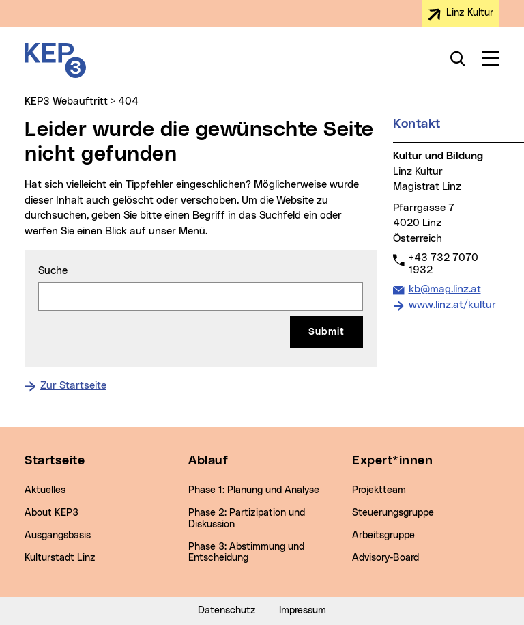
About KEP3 (51, 513)
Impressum (302, 610)
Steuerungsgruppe (393, 513)
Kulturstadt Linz (60, 558)
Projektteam (379, 490)
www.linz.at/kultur (452, 305)
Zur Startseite (73, 385)
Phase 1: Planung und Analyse (253, 490)
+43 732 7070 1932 (443, 263)
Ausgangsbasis (58, 535)
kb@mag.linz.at (444, 288)
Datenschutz (227, 610)
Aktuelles (45, 490)
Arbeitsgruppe (383, 535)
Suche (53, 271)
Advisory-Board (385, 558)
